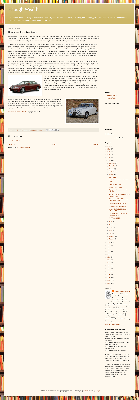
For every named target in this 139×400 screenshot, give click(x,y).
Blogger (98, 391)
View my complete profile (112, 324)
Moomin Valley (111, 98)
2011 (109, 268)
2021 (109, 160)
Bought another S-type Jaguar (117, 206)
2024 (109, 152)
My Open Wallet (112, 95)
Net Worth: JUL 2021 (115, 218)
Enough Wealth (23, 9)
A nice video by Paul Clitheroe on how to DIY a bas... (118, 210)
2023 (109, 155)
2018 (109, 248)
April (111, 230)
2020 (109, 242)
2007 (109, 280)
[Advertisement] (118, 58)
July (110, 221)
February (112, 236)
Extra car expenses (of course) (117, 203)
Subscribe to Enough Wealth (17, 112)
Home (54, 144)
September (112, 172)
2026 (109, 146)
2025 (109, 149)
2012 (109, 266)
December (112, 163)
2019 (109, 245)
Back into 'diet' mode (115, 184)
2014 (109, 260)
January (111, 239)
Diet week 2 (112, 177)
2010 (109, 271)
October (111, 169)
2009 (109, 274)
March (111, 233)
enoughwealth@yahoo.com (122, 291)
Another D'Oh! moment (115, 187)
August (111, 174)
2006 (109, 283)
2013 (109, 263)
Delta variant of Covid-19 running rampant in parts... (118, 199)
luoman (85, 391)
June (110, 224)
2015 (109, 257)
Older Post (96, 144)
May (110, 227)
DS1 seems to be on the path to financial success (118, 214)
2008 (109, 277)
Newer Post (12, 144)
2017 (109, 251)
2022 (109, 157)
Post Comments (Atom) (23, 147)
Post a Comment (15, 140)
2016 (109, 254)
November (112, 166)
